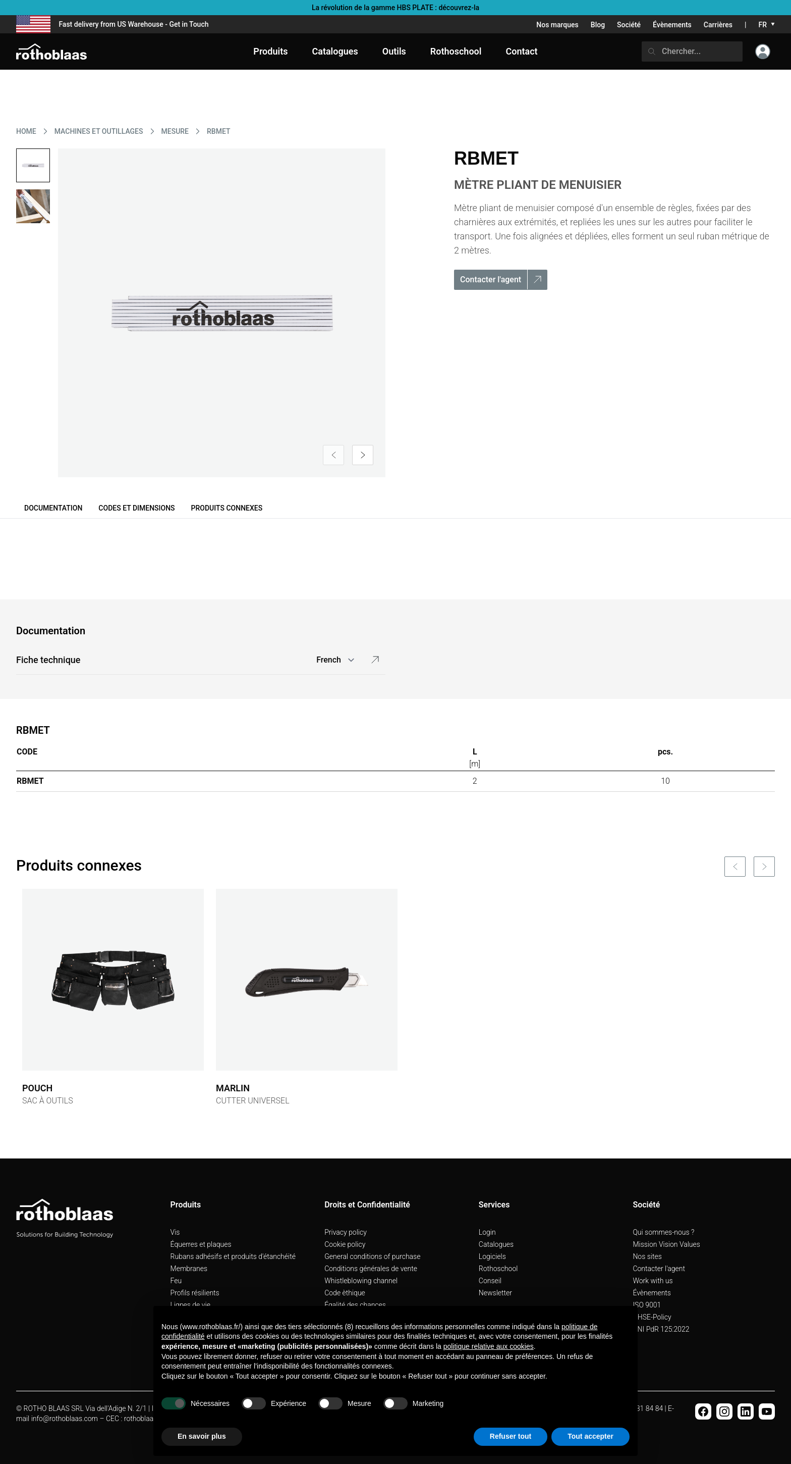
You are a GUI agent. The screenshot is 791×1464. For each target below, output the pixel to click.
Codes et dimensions (136, 508)
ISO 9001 (647, 1305)
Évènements (672, 25)
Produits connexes (227, 508)
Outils (394, 51)
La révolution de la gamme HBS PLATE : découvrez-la (395, 8)
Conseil (490, 1281)
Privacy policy (345, 1232)
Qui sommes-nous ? (663, 1232)
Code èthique (344, 1293)
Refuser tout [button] (510, 1436)
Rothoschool (498, 1269)
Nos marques (557, 25)
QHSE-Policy (652, 1317)
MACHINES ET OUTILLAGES (98, 131)
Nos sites (647, 1256)
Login (487, 1232)
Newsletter (495, 1293)
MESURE (175, 131)
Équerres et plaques (201, 1244)
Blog (598, 25)
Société (629, 25)
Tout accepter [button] (590, 1436)
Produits (270, 51)
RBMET (218, 131)
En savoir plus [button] (202, 1436)
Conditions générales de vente (370, 1269)
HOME (26, 131)
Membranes (189, 1269)
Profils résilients (195, 1293)
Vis (175, 1232)
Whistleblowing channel (361, 1281)
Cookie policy (344, 1244)
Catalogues (496, 1244)
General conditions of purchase (372, 1256)
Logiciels (492, 1256)
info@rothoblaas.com (64, 1419)
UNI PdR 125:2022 (661, 1329)
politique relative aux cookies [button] (488, 1346)
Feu (176, 1281)
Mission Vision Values (666, 1244)
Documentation (53, 508)
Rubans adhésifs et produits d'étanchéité (233, 1256)
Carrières (718, 25)
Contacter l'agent (659, 1269)
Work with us (652, 1281)
